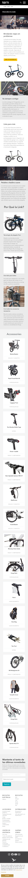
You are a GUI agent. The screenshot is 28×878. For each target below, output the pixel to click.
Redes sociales (18, 842)
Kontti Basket (14, 524)
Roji (16, 805)
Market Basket (14, 354)
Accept (7, 875)
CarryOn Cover (14, 695)
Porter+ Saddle (14, 451)
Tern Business (18, 838)
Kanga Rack (14, 719)
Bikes (8, 6)
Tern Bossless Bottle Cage (14, 427)
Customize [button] (3, 872)
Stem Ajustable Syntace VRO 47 (14, 476)
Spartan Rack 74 (14, 743)
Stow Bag (14, 622)
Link (16, 800)
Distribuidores (20, 809)
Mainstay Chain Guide (14, 549)
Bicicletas (19, 795)
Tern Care (4, 834)
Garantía (4, 842)
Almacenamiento (6, 821)
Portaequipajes (5, 820)
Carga (3, 817)
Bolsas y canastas (6, 818)
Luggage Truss (14, 403)
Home (5, 6)
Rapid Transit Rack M (14, 378)
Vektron (4, 799)
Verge (16, 803)
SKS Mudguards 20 (14, 670)
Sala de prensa (18, 834)
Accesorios (6, 809)
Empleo (17, 840)
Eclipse (17, 798)
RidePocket (14, 500)
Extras (3, 826)
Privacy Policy (19, 869)
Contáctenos (5, 846)
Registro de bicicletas (7, 837)
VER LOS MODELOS (10, 59)
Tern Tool (14, 646)
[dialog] (14, 871)
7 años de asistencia (7, 836)
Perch (14, 597)
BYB (16, 797)
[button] (24, 3)
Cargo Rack (14, 573)
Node (16, 802)
